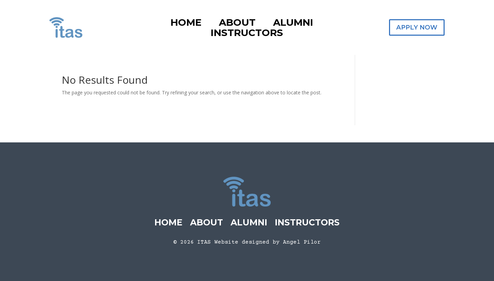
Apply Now (416, 27)
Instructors (247, 34)
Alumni (293, 23)
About (237, 23)
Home (185, 23)
